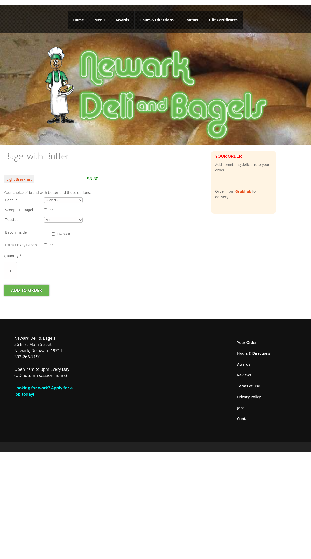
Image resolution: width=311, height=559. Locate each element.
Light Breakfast (19, 179)
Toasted (12, 219)
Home (78, 19)
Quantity (13, 255)
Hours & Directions (157, 19)
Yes (51, 209)
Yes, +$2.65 (63, 233)
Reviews (244, 375)
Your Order (247, 342)
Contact (191, 19)
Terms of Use (248, 385)
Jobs (240, 407)
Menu (100, 19)
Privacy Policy (249, 396)
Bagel (11, 200)
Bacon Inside (16, 232)
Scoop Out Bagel (19, 209)
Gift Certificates (223, 19)
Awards (122, 19)
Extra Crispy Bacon (21, 244)
